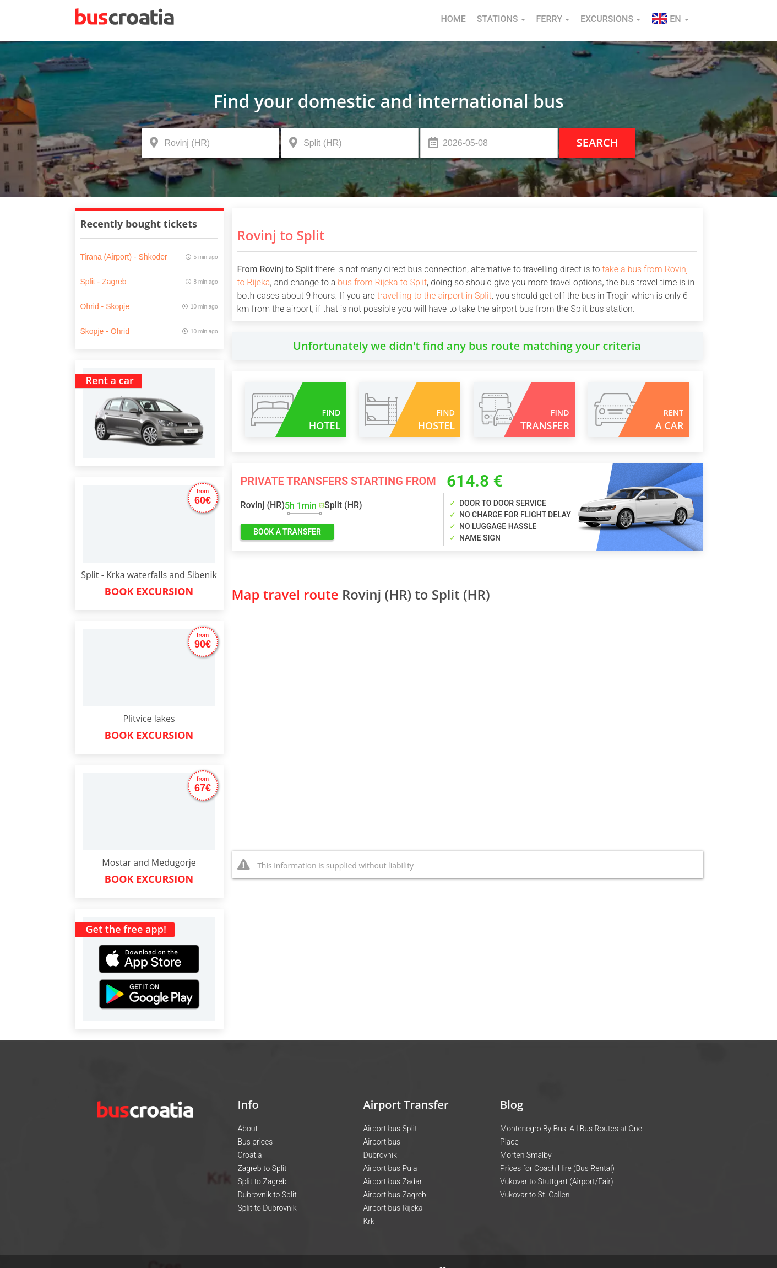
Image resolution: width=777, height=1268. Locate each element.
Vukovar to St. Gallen (534, 1194)
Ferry (552, 19)
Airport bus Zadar (392, 1181)
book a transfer (287, 531)
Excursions (610, 19)
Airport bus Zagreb (394, 1194)
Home (453, 19)
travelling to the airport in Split (434, 295)
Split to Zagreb (261, 1181)
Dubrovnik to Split (266, 1194)
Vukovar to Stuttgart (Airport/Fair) (556, 1181)
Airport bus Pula (390, 1168)
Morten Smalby (526, 1155)
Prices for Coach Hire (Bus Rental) (557, 1168)
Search (597, 142)
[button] (670, 20)
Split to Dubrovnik (266, 1208)
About (247, 1128)
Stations (501, 19)
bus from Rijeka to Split (382, 282)
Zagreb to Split (261, 1168)
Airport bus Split (390, 1128)
